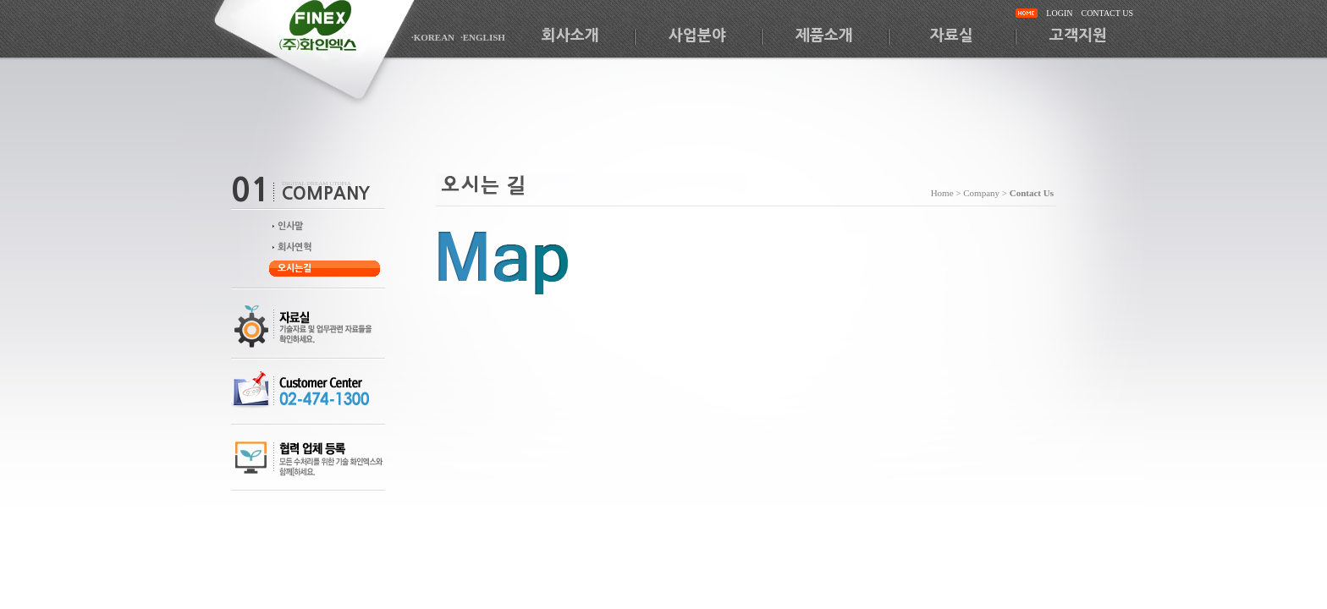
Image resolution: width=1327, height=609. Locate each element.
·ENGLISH (482, 37)
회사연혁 (294, 247)
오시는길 (294, 268)
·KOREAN (432, 37)
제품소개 (824, 35)
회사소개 (570, 35)
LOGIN (1059, 13)
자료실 (951, 35)
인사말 (290, 226)
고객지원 (1078, 35)
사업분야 (697, 35)
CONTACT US (1107, 13)
